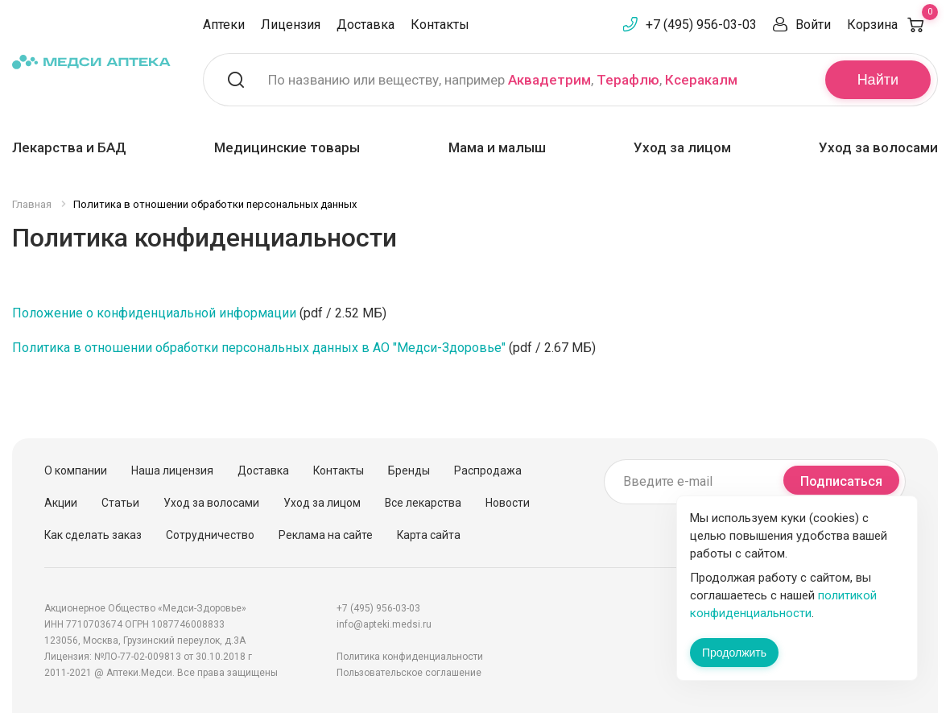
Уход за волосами (878, 147)
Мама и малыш (497, 147)
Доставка (365, 24)
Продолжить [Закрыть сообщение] (734, 652)
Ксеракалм (701, 80)
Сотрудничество (210, 535)
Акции (60, 502)
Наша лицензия (172, 470)
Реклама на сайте (326, 535)
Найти (877, 80)
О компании (75, 470)
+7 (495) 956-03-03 (701, 24)
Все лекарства (423, 502)
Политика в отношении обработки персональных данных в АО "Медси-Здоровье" (259, 347)
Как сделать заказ (93, 535)
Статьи (120, 502)
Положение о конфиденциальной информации (154, 313)
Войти (813, 24)
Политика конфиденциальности (410, 656)
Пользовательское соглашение (409, 672)
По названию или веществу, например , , (502, 80)
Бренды (409, 470)
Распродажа (488, 470)
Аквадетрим (549, 80)
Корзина (892, 24)
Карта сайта (429, 535)
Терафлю (628, 80)
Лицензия (290, 24)
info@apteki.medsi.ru (384, 624)
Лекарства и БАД (69, 147)
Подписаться (841, 481)
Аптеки (224, 24)
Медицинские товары (287, 147)
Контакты (440, 24)
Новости (507, 502)
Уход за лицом (682, 147)
